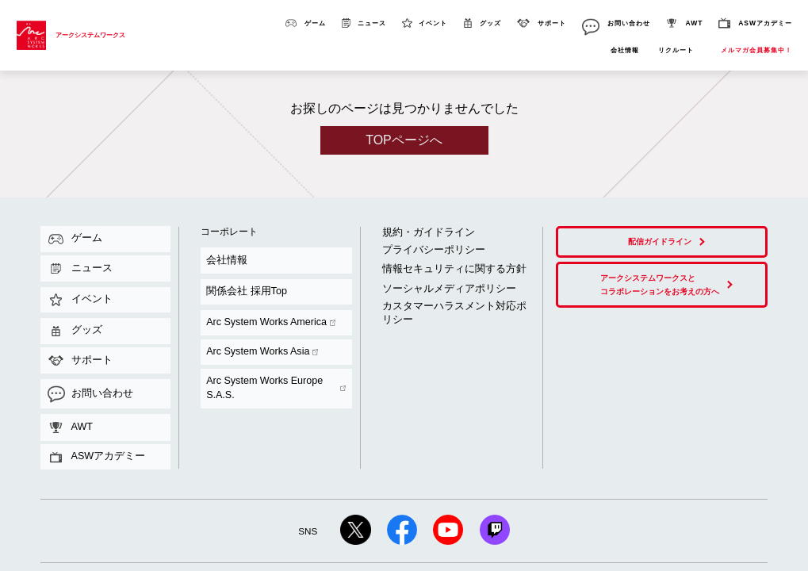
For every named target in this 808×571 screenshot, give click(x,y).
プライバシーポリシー (414, 236)
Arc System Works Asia (239, 280)
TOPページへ (404, 140)
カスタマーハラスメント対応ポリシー (436, 267)
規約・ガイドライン (410, 226)
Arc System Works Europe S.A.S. (254, 289)
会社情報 (625, 50)
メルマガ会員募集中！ (756, 50)
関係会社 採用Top (226, 259)
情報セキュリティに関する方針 (426, 247)
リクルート (676, 50)
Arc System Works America (245, 270)
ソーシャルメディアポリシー (423, 259)
